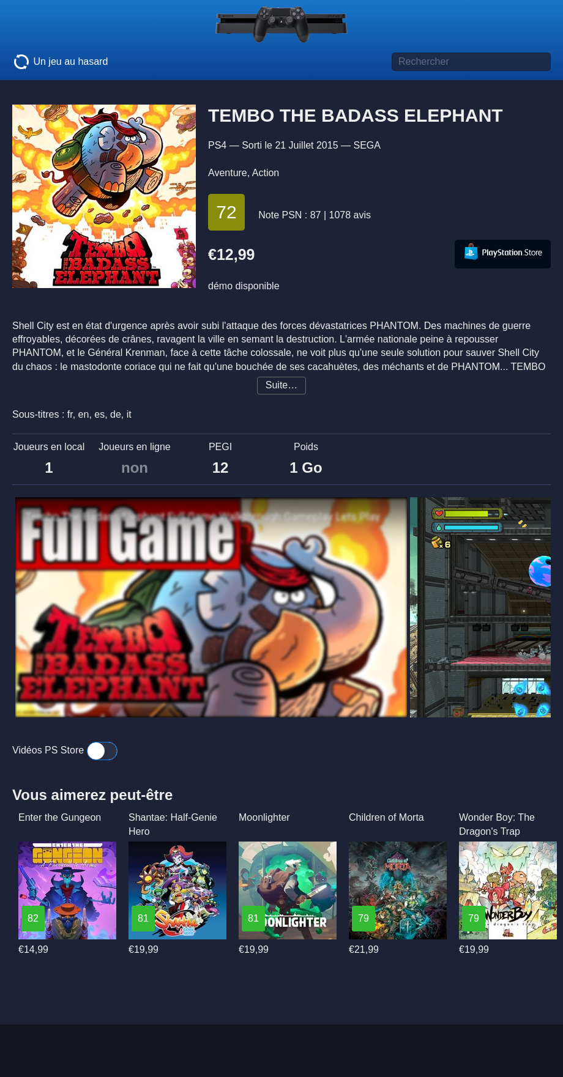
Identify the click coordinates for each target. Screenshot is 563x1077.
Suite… (281, 385)
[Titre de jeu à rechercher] (471, 62)
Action (265, 173)
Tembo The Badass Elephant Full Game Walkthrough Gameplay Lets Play (202, 516)
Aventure (227, 173)
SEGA (366, 145)
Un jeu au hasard (60, 62)
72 (226, 212)
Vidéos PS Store (64, 750)
